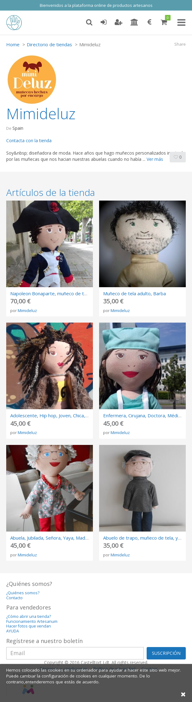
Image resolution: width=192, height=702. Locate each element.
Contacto (14, 597)
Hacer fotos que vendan (28, 626)
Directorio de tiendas (49, 44)
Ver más (155, 159)
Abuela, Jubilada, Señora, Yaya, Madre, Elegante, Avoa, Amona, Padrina (85, 538)
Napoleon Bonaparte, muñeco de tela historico (60, 293)
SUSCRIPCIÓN (166, 653)
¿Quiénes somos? (22, 593)
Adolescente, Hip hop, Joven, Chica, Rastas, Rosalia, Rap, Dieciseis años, (87, 415)
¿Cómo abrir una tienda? (28, 616)
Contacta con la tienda (29, 140)
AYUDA (12, 631)
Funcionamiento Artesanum (31, 621)
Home (13, 44)
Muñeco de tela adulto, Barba (134, 293)
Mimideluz (27, 310)
